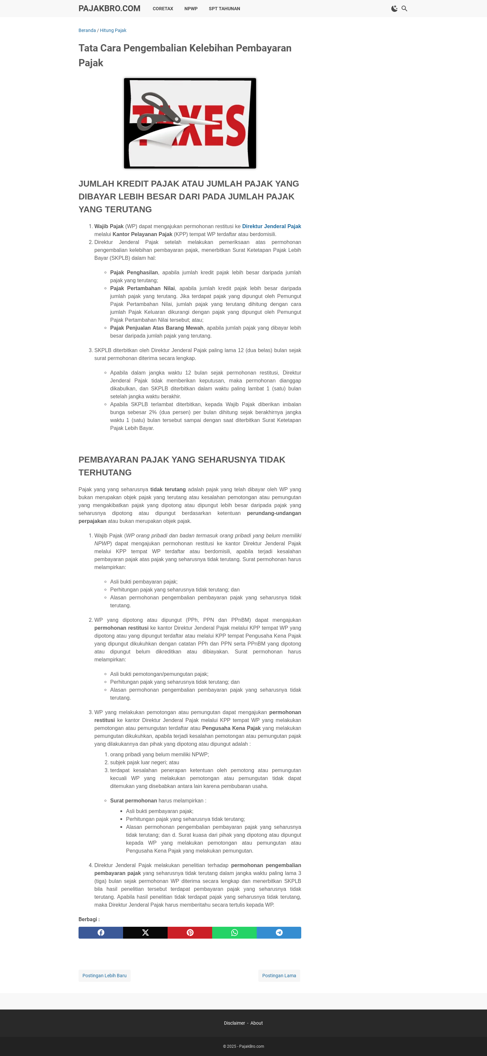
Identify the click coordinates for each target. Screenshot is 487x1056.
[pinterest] (190, 933)
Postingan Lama (279, 975)
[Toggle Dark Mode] (395, 9)
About (256, 1023)
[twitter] (145, 933)
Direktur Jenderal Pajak (271, 226)
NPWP (191, 8)
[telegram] (279, 933)
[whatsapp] (234, 933)
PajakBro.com (110, 8)
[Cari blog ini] (404, 9)
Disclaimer (234, 1023)
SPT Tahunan (224, 8)
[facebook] (101, 933)
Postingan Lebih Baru (104, 975)
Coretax (163, 8)
